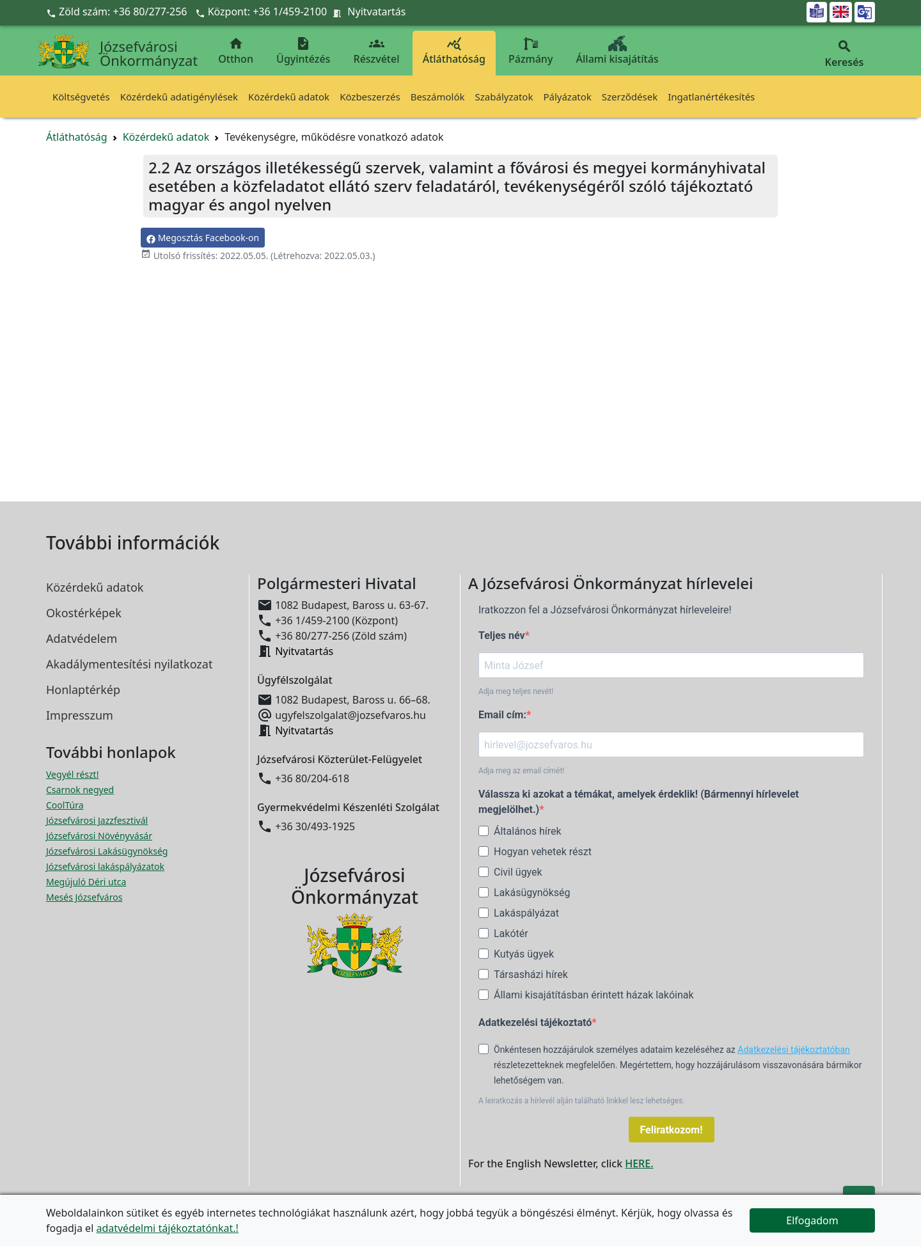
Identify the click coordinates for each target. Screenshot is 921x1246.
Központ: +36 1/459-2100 (267, 11)
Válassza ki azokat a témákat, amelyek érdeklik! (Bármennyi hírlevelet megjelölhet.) (638, 802)
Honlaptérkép (83, 689)
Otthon (235, 51)
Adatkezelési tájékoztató (535, 1022)
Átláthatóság (454, 51)
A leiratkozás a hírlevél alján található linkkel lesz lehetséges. (581, 1100)
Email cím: (502, 715)
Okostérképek (84, 612)
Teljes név (501, 635)
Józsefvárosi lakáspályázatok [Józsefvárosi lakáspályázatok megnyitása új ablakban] (105, 866)
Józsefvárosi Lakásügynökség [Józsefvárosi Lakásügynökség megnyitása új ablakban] (107, 851)
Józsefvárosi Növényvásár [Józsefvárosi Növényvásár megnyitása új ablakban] (99, 836)
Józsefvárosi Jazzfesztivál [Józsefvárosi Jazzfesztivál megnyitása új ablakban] (97, 820)
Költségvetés (81, 96)
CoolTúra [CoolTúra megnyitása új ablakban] (65, 805)
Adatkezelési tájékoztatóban (793, 1050)
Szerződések (629, 96)
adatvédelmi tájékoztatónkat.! (167, 1228)
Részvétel (377, 51)
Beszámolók (438, 96)
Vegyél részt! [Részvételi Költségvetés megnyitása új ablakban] (72, 774)
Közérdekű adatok (288, 96)
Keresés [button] (844, 54)
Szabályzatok (504, 96)
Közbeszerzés (370, 96)
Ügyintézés (303, 51)
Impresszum (79, 715)
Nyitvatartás (376, 11)
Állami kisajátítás (617, 51)
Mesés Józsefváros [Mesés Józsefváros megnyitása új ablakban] (84, 897)
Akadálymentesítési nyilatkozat (129, 664)
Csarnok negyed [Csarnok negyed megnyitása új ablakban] (80, 790)
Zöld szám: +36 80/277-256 (118, 11)
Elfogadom (812, 1220)
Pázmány (530, 51)
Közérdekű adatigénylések (179, 96)
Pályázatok (567, 96)
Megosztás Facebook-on (202, 238)
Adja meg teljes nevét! (515, 691)
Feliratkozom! (671, 1130)
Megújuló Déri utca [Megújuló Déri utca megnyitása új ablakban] (86, 882)
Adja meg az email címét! (521, 770)
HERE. (639, 1163)
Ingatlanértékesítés (711, 96)
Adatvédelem (81, 638)
